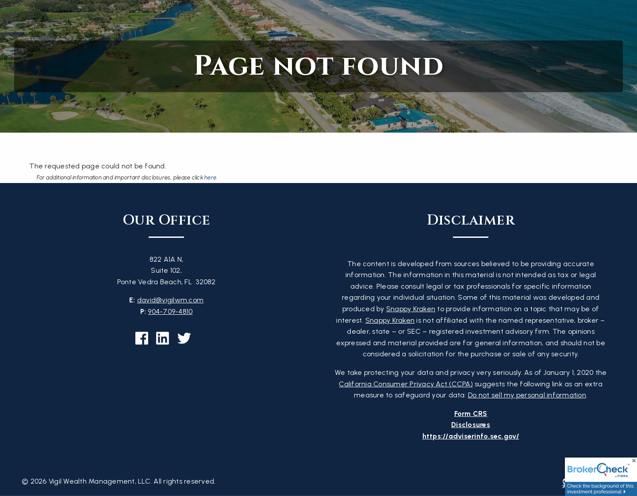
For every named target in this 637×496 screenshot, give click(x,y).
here (210, 177)
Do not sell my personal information (527, 395)
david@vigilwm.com (170, 300)
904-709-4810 (170, 311)
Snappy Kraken (410, 309)
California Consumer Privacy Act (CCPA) (406, 384)
